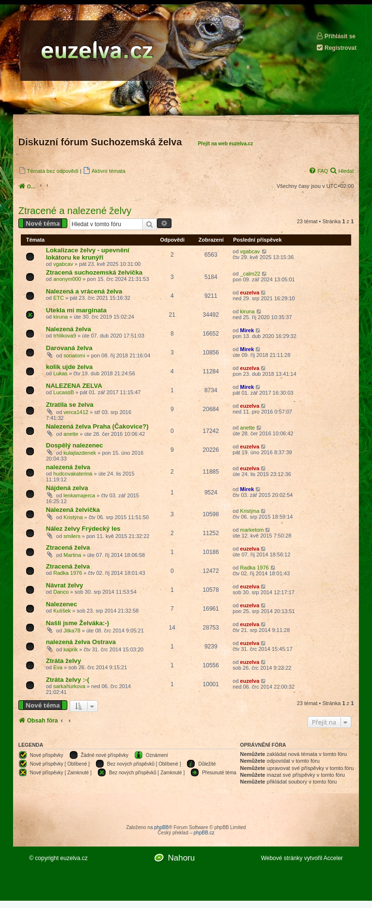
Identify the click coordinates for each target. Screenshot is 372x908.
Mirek (247, 330)
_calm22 (250, 274)
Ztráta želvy (63, 660)
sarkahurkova (69, 686)
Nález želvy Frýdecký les (83, 528)
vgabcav (63, 264)
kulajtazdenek (79, 453)
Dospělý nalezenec (74, 445)
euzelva (250, 292)
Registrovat (336, 47)
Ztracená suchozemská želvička (94, 272)
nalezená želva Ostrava (81, 642)
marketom (252, 530)
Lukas (60, 373)
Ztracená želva (68, 547)
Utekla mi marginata (76, 310)
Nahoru (181, 857)
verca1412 (75, 412)
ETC (58, 298)
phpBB (161, 827)
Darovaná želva (69, 348)
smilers (71, 536)
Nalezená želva (68, 329)
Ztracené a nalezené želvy (74, 210)
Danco (61, 592)
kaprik (70, 649)
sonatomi (74, 355)
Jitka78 (71, 630)
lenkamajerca (79, 495)
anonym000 (67, 279)
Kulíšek (62, 611)
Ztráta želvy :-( (67, 679)
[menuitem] (48, 170)
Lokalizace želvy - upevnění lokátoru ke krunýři (87, 253)
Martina (72, 555)
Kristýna (73, 517)
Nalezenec (62, 604)
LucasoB (63, 392)
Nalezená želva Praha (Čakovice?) (97, 426)
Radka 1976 (67, 573)
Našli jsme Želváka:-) (77, 623)
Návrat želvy (64, 585)
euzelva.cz (74, 858)
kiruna (60, 317)
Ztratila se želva (69, 404)
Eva (57, 667)
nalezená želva (68, 467)
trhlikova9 (64, 336)
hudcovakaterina (73, 474)
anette (70, 434)
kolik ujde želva (69, 366)
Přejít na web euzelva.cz (225, 143)
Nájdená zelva (67, 488)
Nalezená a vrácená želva (84, 291)
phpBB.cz (204, 832)
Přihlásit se (336, 36)
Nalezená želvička (73, 509)
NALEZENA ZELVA (74, 385)
